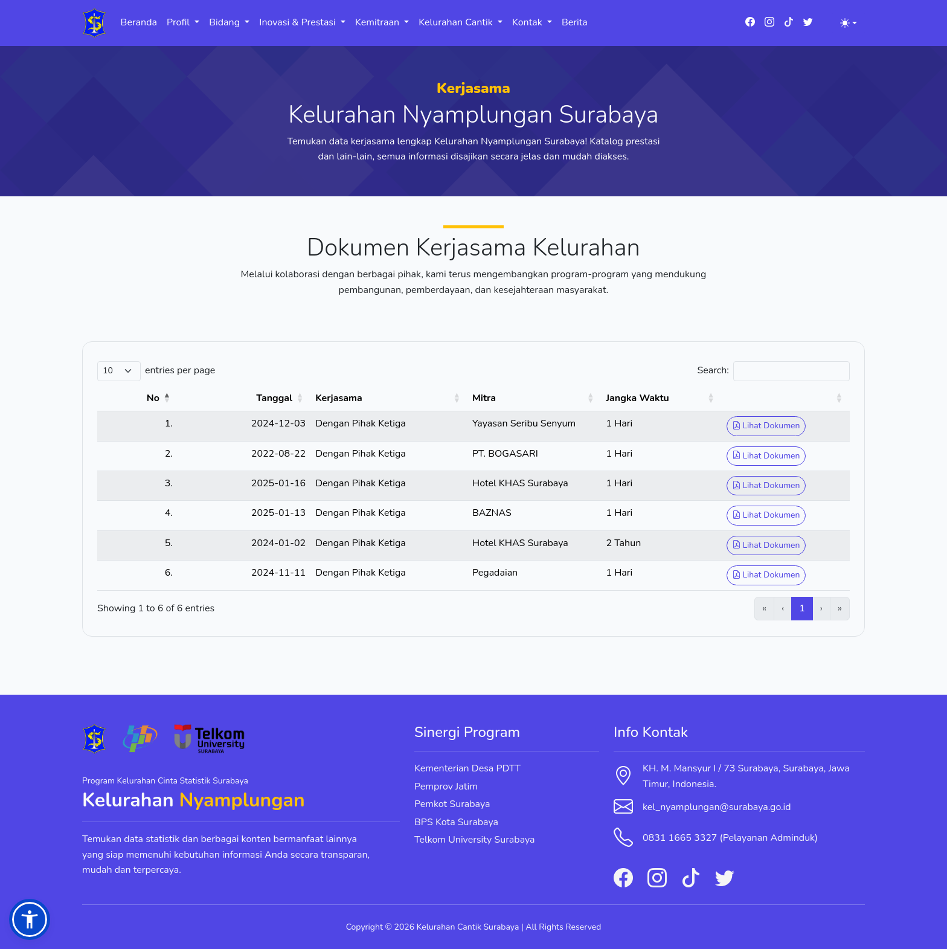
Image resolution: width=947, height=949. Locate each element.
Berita (575, 22)
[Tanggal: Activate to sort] (201, 398)
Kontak (528, 22)
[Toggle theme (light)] (848, 23)
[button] (29, 919)
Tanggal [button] (215, 398)
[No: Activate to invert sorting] (124, 398)
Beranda (139, 22)
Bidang (225, 22)
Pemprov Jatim (446, 786)
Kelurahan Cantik (457, 22)
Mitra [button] (422, 398)
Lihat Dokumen (757, 425)
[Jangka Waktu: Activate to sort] (646, 398)
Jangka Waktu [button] (616, 398)
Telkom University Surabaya (474, 839)
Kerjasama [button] (279, 398)
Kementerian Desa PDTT (467, 768)
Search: (713, 370)
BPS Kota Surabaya (456, 822)
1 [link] (802, 608)
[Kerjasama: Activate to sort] (328, 398)
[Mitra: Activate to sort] (493, 398)
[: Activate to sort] (781, 398)
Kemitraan (378, 22)
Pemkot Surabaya (452, 804)
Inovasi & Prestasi (298, 22)
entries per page (180, 370)
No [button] (127, 398)
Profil (179, 22)
